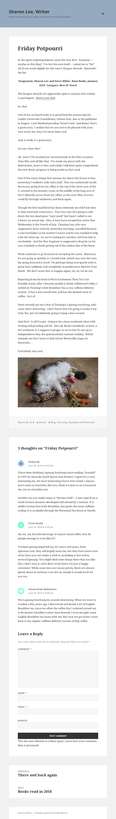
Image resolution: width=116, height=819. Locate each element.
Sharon (42, 422)
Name (22, 693)
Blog (53, 422)
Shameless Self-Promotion (81, 422)
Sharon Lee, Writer (29, 11)
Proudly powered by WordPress (51, 812)
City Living (62, 422)
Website (22, 720)
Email (22, 706)
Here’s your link (45, 98)
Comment (24, 649)
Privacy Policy (25, 812)
